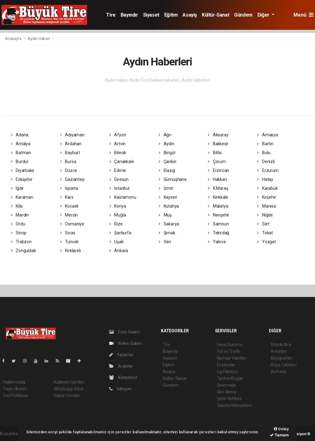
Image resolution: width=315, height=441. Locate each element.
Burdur (20, 161)
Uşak (117, 241)
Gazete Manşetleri (234, 405)
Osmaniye (72, 223)
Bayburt (70, 152)
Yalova (216, 241)
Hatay (265, 179)
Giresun (119, 179)
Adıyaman (72, 134)
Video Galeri (125, 343)
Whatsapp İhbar (69, 388)
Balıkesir (218, 143)
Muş (165, 215)
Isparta (69, 188)
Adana (20, 134)
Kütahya (169, 206)
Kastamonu (123, 197)
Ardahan (71, 143)
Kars (67, 197)
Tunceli (69, 241)
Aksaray (218, 134)
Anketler (279, 351)
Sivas (67, 232)
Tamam (279, 435)
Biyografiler (282, 358)
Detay (281, 429)
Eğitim (171, 15)
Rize (116, 223)
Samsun (218, 223)
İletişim (120, 388)
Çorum (217, 161)
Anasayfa (13, 38)
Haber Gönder (67, 395)
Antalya (20, 143)
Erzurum (267, 170)
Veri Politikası (15, 395)
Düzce (68, 170)
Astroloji (278, 371)
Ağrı (165, 134)
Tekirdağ (218, 232)
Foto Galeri (124, 332)
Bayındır (129, 15)
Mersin (69, 215)
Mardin (20, 215)
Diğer (264, 15)
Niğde (265, 215)
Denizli (265, 161)
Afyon (118, 134)
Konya (118, 206)
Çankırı (167, 161)
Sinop (19, 232)
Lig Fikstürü (227, 371)
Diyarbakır (23, 170)
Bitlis (214, 152)
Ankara (119, 250)
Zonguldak (23, 250)
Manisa (266, 206)
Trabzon (21, 241)
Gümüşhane (173, 179)
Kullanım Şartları (69, 382)
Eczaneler (226, 364)
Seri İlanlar (227, 391)
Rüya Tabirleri (283, 364)
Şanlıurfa (120, 232)
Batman (21, 152)
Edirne (118, 170)
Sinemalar (226, 385)
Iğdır (17, 188)
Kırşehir (266, 197)
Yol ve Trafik (228, 351)
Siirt (263, 223)
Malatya (218, 206)
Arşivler (121, 366)
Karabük (267, 188)
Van (165, 241)
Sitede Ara (281, 344)
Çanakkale (122, 161)
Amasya (267, 134)
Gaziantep (72, 179)
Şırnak (167, 232)
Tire (110, 15)
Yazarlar (121, 354)
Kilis (17, 206)
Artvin (118, 143)
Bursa (68, 161)
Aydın (166, 143)
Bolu (263, 152)
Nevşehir (218, 215)
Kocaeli (69, 206)
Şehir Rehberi (229, 398)
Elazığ (167, 170)
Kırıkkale (218, 197)
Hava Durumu (230, 344)
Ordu (18, 223)
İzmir (166, 188)
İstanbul (120, 188)
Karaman (22, 197)
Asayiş (189, 15)
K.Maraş (218, 188)
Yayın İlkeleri (14, 388)
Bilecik (118, 152)
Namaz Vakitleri (232, 358)
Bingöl (167, 152)
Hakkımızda (14, 382)
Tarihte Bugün (230, 378)
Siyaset (151, 15)
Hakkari (217, 179)
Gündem (243, 15)
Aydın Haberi (39, 38)
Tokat (265, 232)
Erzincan (218, 170)
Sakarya (169, 223)
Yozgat (266, 241)
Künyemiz (123, 377)
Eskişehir (22, 179)
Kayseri (168, 197)
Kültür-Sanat (215, 15)
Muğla (118, 215)
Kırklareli (70, 250)
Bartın (265, 143)
